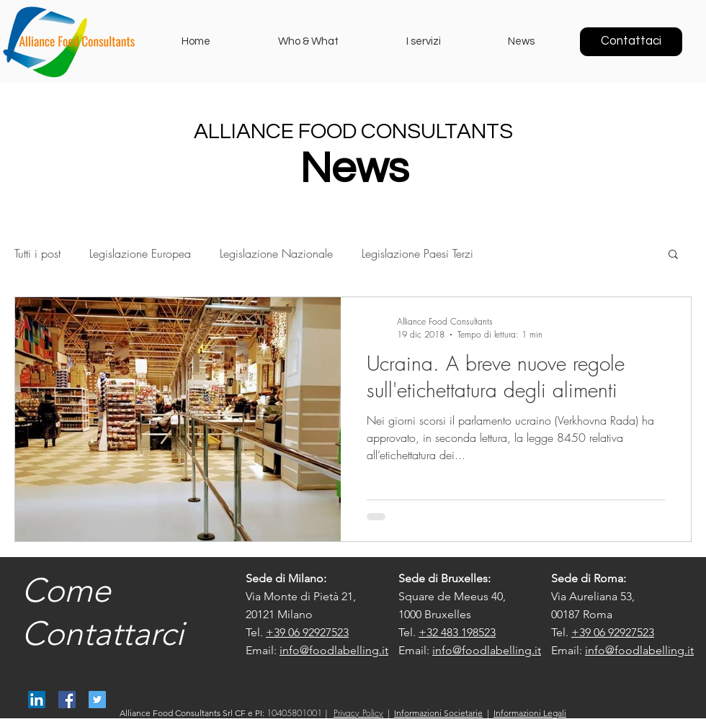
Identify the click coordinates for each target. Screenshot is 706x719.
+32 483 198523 (457, 632)
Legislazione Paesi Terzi (417, 253)
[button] (673, 255)
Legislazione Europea (140, 253)
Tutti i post (37, 253)
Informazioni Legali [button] (529, 712)
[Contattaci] (631, 41)
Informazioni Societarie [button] (438, 712)
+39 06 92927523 (307, 632)
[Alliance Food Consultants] (36, 699)
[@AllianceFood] (97, 699)
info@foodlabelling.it (334, 650)
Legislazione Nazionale (276, 253)
